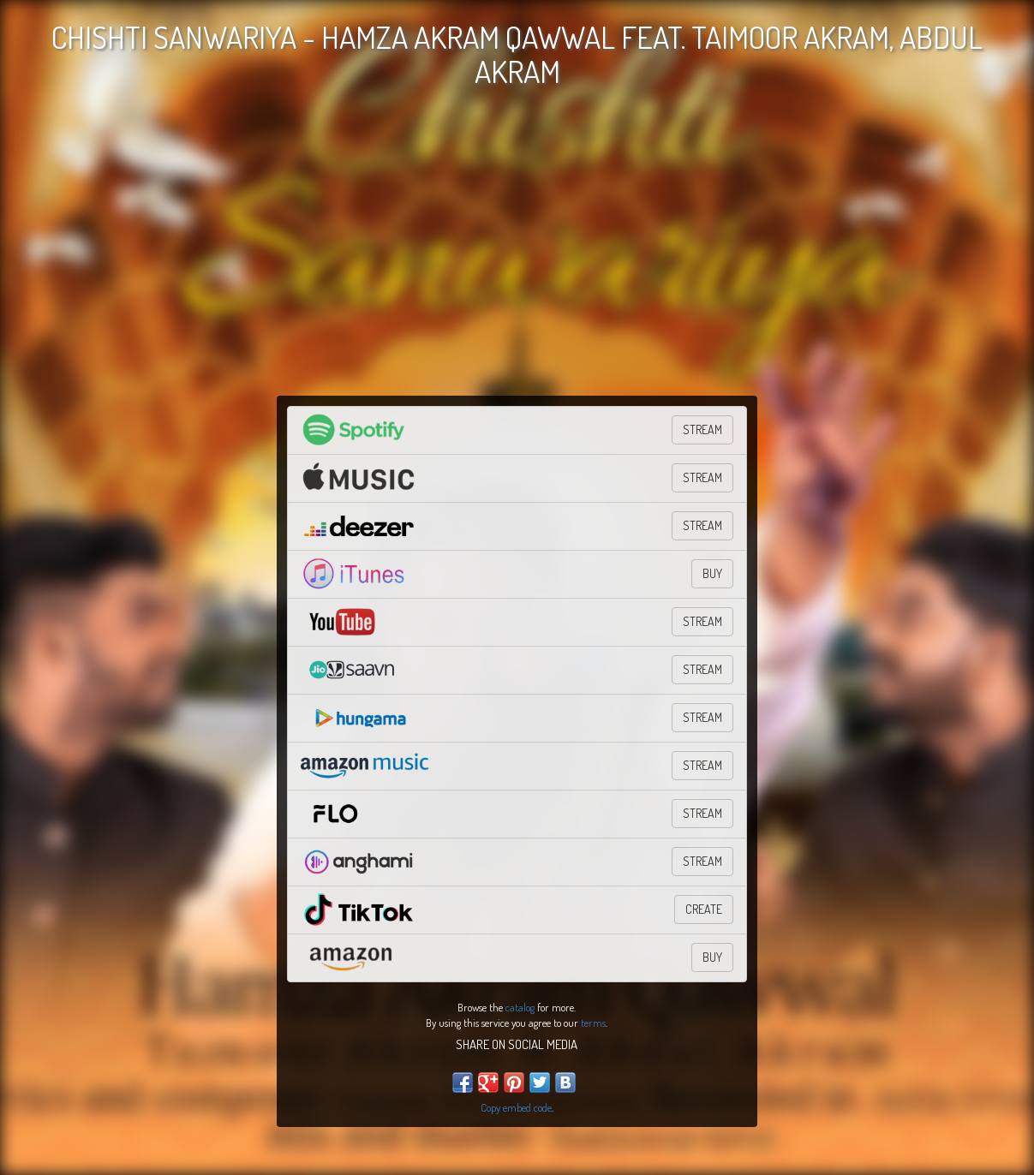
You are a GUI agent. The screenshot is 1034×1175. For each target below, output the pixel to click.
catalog (520, 1007)
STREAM (702, 429)
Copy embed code (516, 1107)
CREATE (703, 909)
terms (593, 1022)
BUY (712, 573)
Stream (702, 669)
